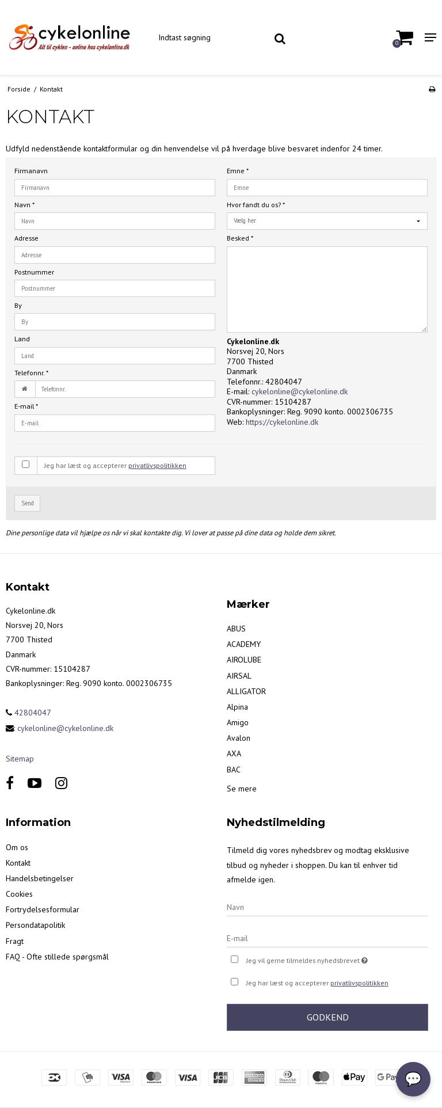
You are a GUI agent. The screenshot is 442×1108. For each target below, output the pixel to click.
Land (22, 338)
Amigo (238, 722)
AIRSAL (239, 676)
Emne (238, 170)
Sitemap (20, 758)
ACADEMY (244, 644)
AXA (234, 753)
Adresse (26, 238)
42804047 (28, 712)
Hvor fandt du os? (256, 204)
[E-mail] (327, 937)
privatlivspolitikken (157, 465)
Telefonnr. (31, 372)
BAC (234, 769)
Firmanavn (31, 170)
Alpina (237, 707)
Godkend (328, 1017)
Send (27, 503)
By (18, 305)
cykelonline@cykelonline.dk (300, 391)
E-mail (26, 406)
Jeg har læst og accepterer (115, 465)
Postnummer (34, 272)
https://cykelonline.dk (282, 422)
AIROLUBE (244, 659)
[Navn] (327, 906)
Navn (24, 204)
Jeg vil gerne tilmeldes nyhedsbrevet (335, 959)
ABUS (236, 628)
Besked (240, 238)
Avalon (238, 738)
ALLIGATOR (246, 691)
